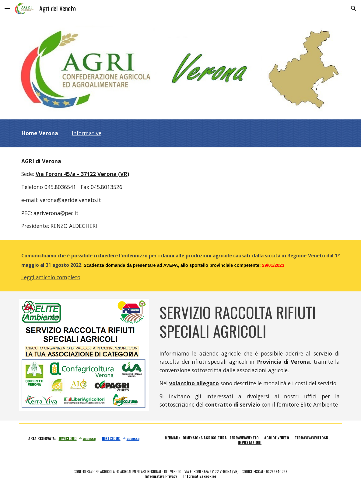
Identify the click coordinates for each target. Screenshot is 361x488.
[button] (7, 8)
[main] (180, 133)
